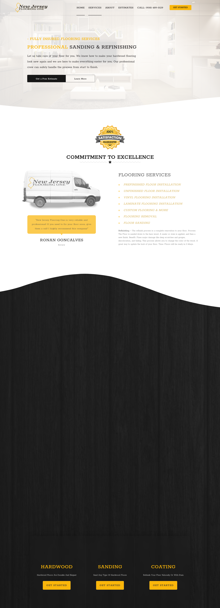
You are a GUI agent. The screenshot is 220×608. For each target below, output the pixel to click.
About (109, 7)
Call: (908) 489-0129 (150, 7)
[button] (180, 7)
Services (94, 7)
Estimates (125, 7)
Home (81, 7)
